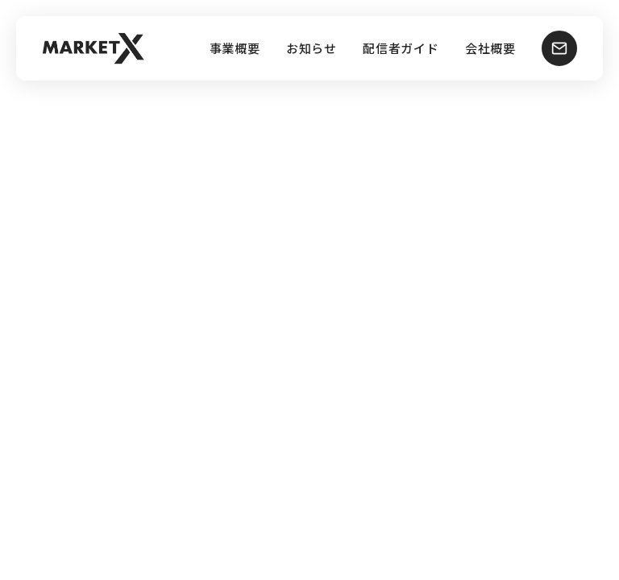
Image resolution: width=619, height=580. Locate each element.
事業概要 (235, 48)
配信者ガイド (401, 48)
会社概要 (490, 48)
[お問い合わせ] (559, 48)
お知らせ (311, 48)
